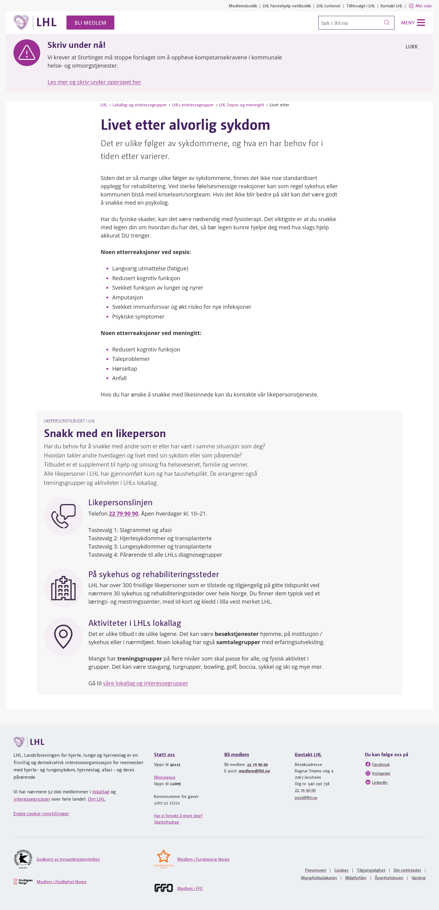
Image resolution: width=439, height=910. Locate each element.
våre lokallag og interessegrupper (145, 683)
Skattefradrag (166, 821)
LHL (104, 104)
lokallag (100, 791)
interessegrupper (31, 798)
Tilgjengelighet (371, 870)
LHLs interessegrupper (192, 104)
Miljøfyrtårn (355, 877)
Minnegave (164, 777)
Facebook (377, 764)
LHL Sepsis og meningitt (241, 104)
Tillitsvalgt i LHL (360, 5)
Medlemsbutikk (243, 5)
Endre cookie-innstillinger (41, 813)
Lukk (411, 46)
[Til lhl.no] (35, 22)
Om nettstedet (407, 870)
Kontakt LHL (391, 5)
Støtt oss (164, 754)
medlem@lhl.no (254, 770)
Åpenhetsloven (389, 877)
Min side (420, 6)
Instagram (377, 773)
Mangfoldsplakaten (319, 877)
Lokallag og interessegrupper (139, 104)
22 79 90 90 (123, 513)
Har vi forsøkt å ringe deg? (178, 815)
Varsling (419, 877)
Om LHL (96, 798)
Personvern (315, 870)
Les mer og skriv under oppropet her (94, 82)
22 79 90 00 (257, 764)
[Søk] (356, 23)
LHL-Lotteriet (329, 5)
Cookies (341, 870)
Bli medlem (90, 22)
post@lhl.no (306, 797)
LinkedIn (376, 782)
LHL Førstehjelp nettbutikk (287, 5)
